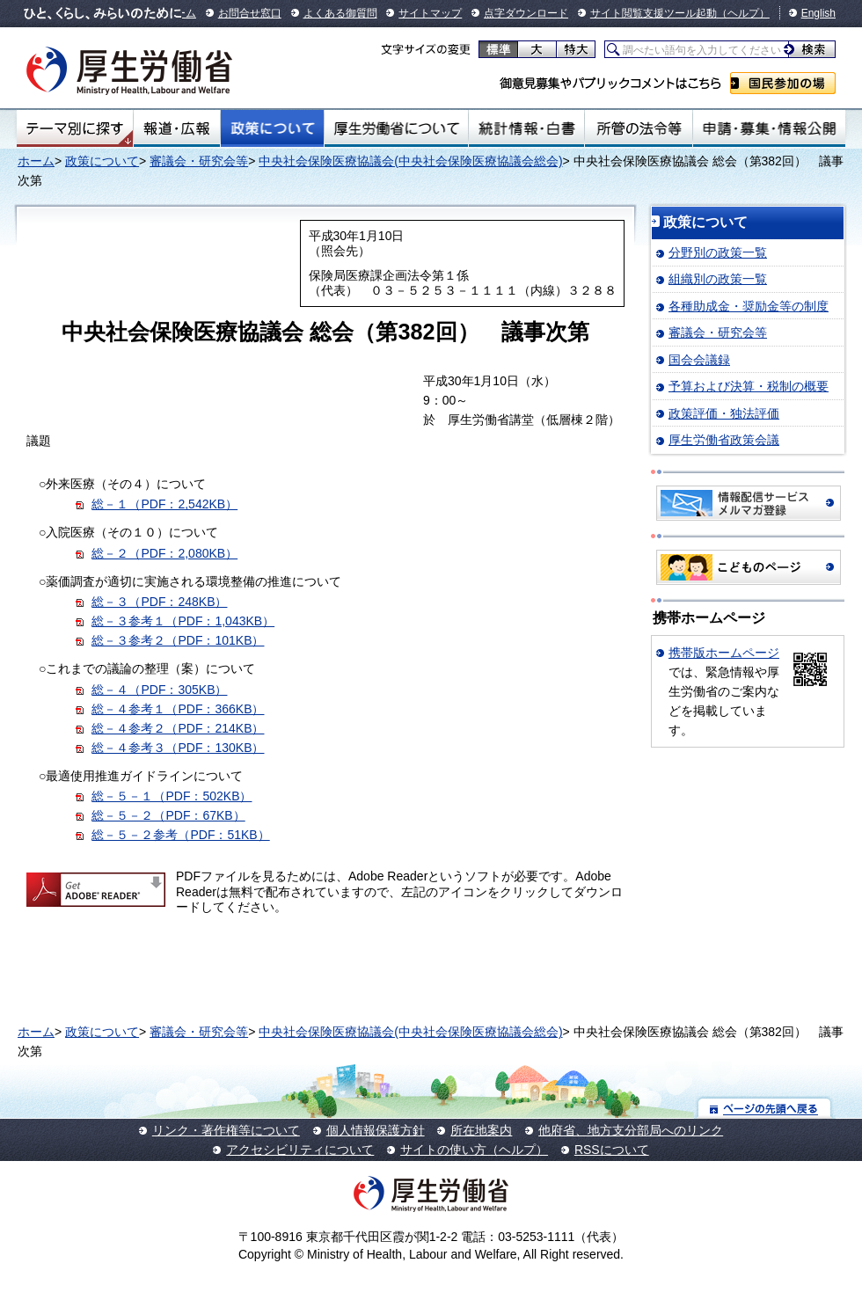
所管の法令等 (638, 128)
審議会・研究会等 (199, 161)
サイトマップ (430, 13)
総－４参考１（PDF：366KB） (177, 709)
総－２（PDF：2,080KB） (164, 553)
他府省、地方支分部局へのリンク (630, 1130)
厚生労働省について (397, 128)
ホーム (36, 161)
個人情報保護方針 (375, 1130)
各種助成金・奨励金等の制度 (748, 306)
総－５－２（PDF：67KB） (168, 815)
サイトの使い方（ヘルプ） (474, 1150)
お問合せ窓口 (249, 13)
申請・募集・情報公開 (769, 128)
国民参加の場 (783, 83)
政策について (272, 128)
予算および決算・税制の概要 (748, 386)
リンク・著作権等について (226, 1130)
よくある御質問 (340, 13)
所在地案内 (481, 1130)
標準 (498, 49)
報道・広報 (177, 128)
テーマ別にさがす (74, 128)
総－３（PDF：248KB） (159, 602)
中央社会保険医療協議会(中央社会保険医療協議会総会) (410, 161)
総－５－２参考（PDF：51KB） (180, 835)
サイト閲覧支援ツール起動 (653, 13)
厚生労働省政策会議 (723, 440)
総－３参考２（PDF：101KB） (177, 640)
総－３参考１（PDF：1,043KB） (182, 621)
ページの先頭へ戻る (765, 1108)
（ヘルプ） (743, 13)
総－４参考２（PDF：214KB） (177, 728)
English (818, 13)
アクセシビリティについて (300, 1150)
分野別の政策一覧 (717, 252)
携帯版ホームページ (723, 653)
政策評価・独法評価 (723, 413)
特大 (576, 49)
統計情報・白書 (526, 128)
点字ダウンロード (526, 13)
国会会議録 (699, 360)
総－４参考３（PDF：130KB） (177, 748)
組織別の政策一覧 (717, 279)
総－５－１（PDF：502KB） (171, 796)
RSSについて (611, 1150)
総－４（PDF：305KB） (159, 690)
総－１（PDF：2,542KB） (164, 504)
